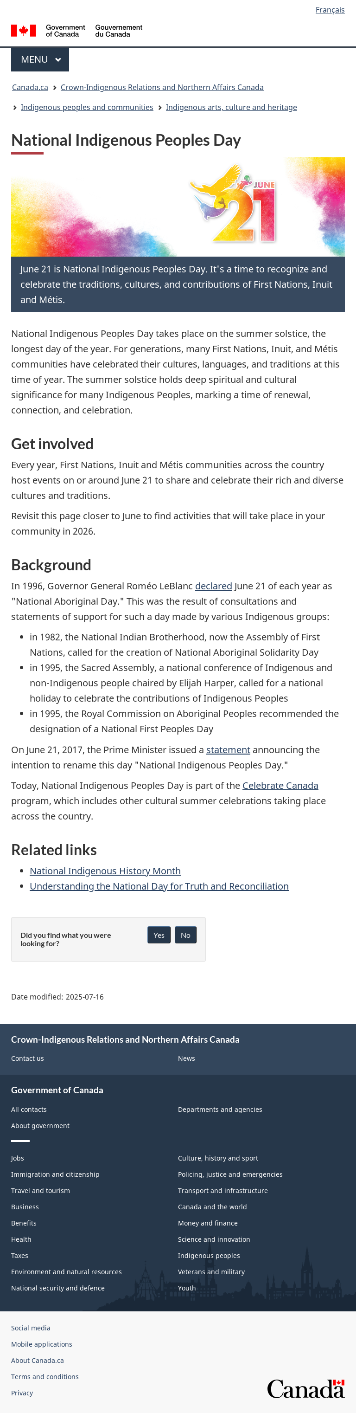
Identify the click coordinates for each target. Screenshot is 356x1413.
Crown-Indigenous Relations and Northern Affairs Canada (162, 87)
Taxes (19, 1255)
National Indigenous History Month (105, 871)
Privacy (22, 1392)
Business (25, 1206)
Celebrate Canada (280, 785)
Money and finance (208, 1223)
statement (228, 749)
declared (213, 586)
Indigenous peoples (209, 1255)
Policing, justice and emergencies (230, 1174)
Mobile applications (41, 1344)
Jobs (17, 1158)
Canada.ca (30, 87)
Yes (159, 934)
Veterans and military (211, 1271)
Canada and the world (212, 1206)
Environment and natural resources (66, 1271)
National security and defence (58, 1288)
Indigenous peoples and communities (87, 107)
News (186, 1058)
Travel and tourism (40, 1190)
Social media (31, 1327)
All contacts (29, 1109)
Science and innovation (214, 1239)
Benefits (24, 1223)
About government (40, 1125)
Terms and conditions (45, 1376)
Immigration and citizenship (55, 1174)
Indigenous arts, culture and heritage (231, 107)
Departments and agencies (220, 1109)
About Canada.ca (37, 1360)
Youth (187, 1288)
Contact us (27, 1058)
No (186, 934)
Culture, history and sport (218, 1158)
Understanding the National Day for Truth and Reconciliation (159, 886)
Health (21, 1239)
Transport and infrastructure (223, 1190)
